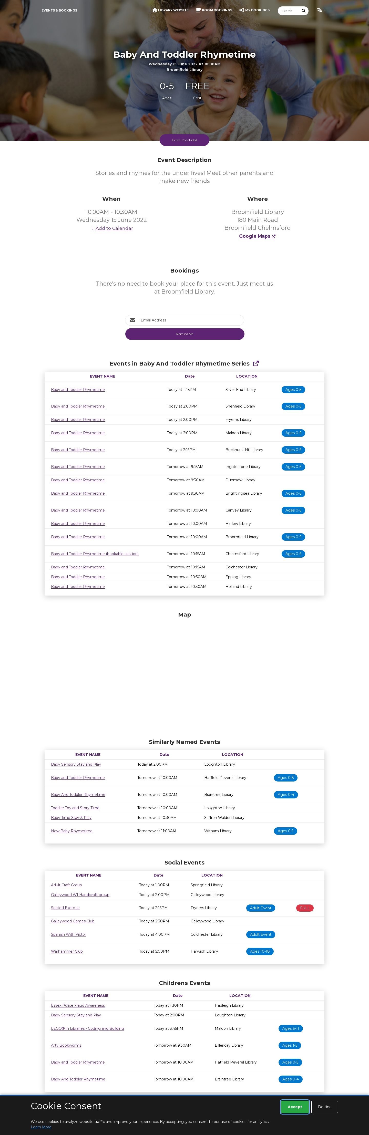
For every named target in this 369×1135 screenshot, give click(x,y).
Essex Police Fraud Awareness (78, 1005)
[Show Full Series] (255, 363)
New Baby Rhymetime (72, 831)
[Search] (288, 10)
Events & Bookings (59, 10)
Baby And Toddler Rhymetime (78, 794)
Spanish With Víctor (68, 934)
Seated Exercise (65, 907)
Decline (325, 1107)
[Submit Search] (304, 10)
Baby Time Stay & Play (71, 817)
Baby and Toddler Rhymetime (78, 389)
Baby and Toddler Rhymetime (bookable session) (95, 553)
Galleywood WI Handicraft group (80, 894)
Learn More (41, 1127)
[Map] (184, 673)
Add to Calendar (111, 228)
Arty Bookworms (66, 1045)
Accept (295, 1107)
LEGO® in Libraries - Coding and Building (87, 1028)
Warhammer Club (67, 951)
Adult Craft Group (66, 885)
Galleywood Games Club (73, 921)
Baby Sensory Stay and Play (76, 764)
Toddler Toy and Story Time (75, 808)
